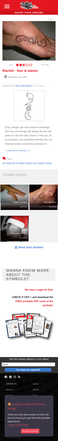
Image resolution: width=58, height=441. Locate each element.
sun (4, 163)
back (51, 19)
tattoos (36, 384)
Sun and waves (23, 85)
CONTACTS (11, 384)
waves (9, 163)
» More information (18, 424)
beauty (22, 163)
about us (9, 389)
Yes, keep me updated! (28, 369)
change (48, 163)
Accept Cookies (30, 431)
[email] (28, 364)
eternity (28, 163)
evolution (41, 163)
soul (34, 163)
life (14, 163)
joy (17, 163)
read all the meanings (18, 150)
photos (36, 389)
